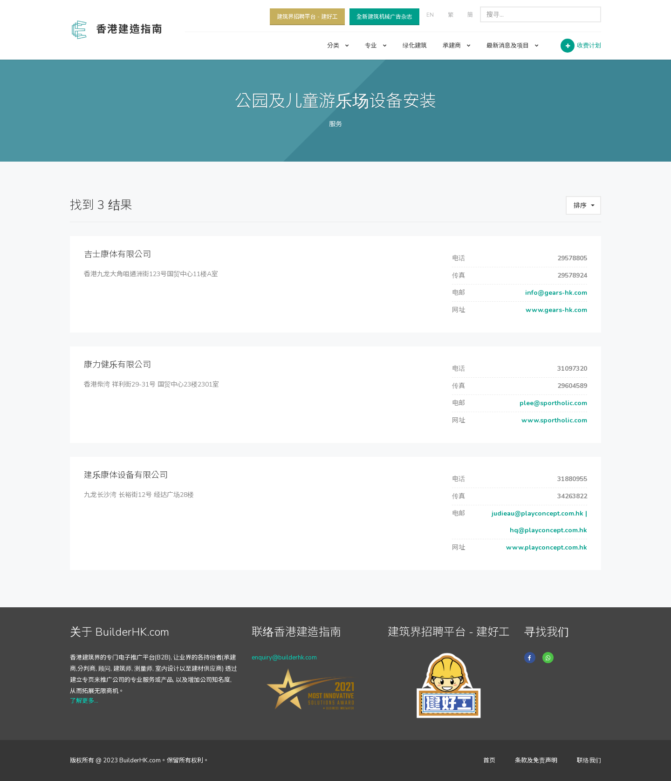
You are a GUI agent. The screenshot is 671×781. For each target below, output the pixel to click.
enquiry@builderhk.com (284, 657)
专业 (376, 45)
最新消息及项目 (512, 45)
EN (430, 15)
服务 (335, 124)
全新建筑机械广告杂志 (384, 16)
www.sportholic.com (553, 420)
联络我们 (589, 760)
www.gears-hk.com (555, 310)
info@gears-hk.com (555, 292)
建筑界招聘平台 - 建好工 (307, 16)
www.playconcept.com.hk (545, 547)
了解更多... (84, 701)
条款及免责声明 (536, 760)
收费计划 (589, 45)
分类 (338, 45)
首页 (489, 760)
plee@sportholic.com (552, 403)
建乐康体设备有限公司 (126, 475)
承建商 (457, 45)
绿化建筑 (415, 45)
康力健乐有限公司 (117, 364)
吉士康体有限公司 (117, 254)
